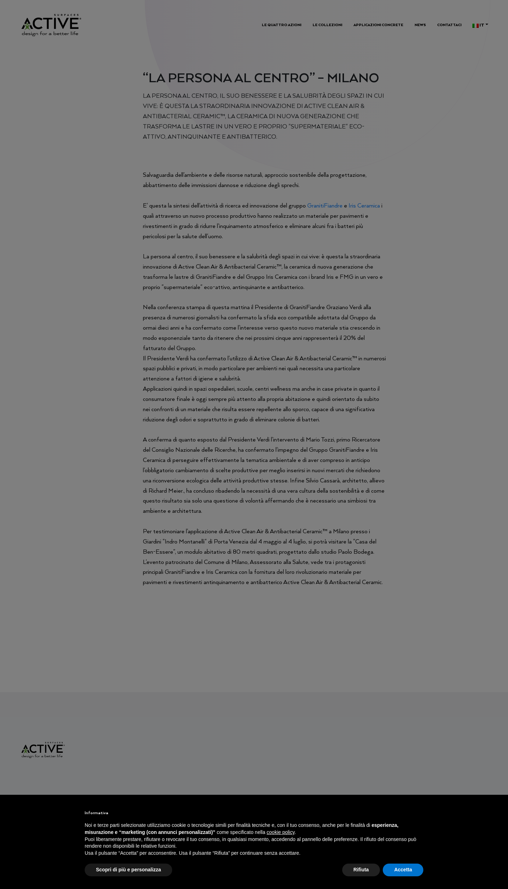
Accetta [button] (403, 869)
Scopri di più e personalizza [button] (128, 869)
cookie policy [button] (281, 832)
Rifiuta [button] (361, 869)
